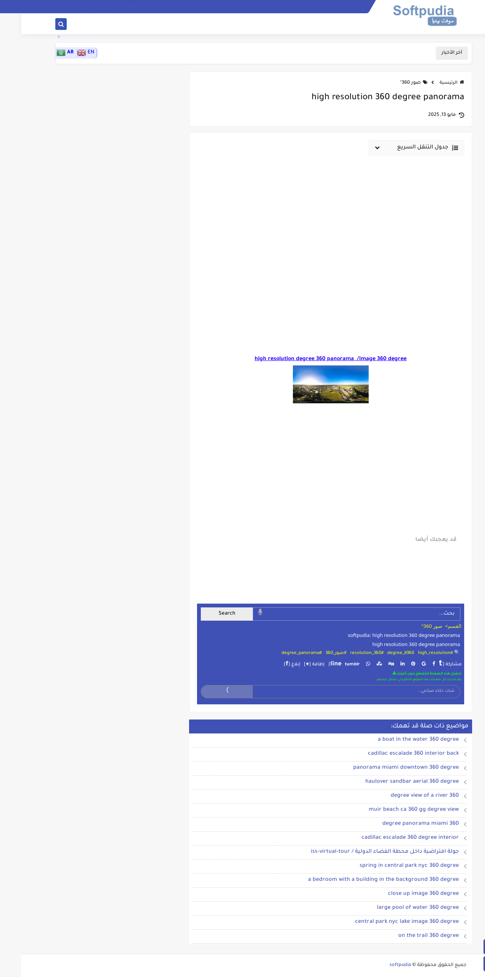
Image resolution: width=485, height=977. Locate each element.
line (314, 664)
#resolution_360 (345, 653)
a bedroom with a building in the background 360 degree (362, 880)
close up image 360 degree (402, 894)
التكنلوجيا (209, 24)
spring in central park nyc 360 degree (388, 866)
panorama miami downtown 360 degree (385, 768)
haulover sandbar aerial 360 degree (391, 782)
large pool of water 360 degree (397, 908)
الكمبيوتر (300, 24)
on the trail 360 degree (407, 936)
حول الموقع (228, 7)
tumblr (331, 664)
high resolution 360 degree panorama (395, 644)
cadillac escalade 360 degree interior (389, 838)
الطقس (183, 7)
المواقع (269, 24)
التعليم (240, 24)
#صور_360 (314, 653)
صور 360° (389, 83)
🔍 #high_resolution (418, 653)
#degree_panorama (280, 653)
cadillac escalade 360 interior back (392, 754)
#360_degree (379, 653)
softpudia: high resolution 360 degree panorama (383, 635)
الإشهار (204, 7)
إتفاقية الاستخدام (263, 7)
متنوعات (142, 24)
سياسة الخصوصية (303, 7)
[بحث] (39, 24)
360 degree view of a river (403, 796)
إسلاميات (334, 24)
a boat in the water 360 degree (397, 740)
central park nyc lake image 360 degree (386, 922)
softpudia (379, 965)
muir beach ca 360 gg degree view (392, 810)
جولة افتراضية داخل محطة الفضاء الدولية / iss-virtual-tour (363, 852)
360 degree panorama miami (399, 824)
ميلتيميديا (175, 24)
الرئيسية (430, 83)
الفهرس (335, 7)
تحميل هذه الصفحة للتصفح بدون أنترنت (405, 673)
